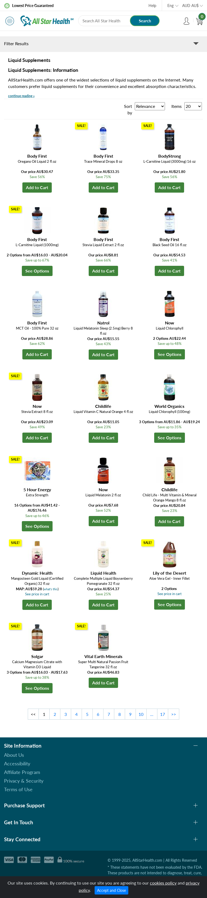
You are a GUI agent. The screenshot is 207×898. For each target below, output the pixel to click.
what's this (51, 589)
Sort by (128, 109)
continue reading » (21, 96)
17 (162, 714)
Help (152, 5)
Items (176, 106)
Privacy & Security (23, 781)
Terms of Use (18, 789)
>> (173, 714)
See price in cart (37, 594)
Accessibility (17, 763)
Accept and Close (111, 890)
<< (33, 714)
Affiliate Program (22, 772)
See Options (37, 270)
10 (141, 714)
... (151, 714)
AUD (190, 5)
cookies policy (163, 882)
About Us (14, 755)
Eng (170, 5)
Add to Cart (37, 187)
